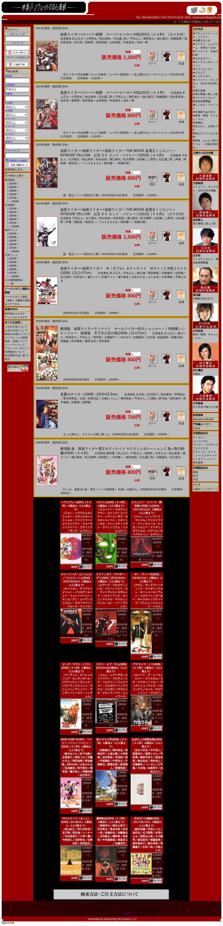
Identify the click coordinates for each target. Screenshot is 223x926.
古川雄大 (74, 159)
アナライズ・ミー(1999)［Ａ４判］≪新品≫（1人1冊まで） (146, 668)
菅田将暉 (153, 273)
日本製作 (10, 205)
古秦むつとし (109, 398)
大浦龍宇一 (111, 337)
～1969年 (13, 201)
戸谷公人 (135, 38)
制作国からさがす (15, 313)
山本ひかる (138, 277)
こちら (128, 914)
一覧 (11, 283)
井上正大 (77, 38)
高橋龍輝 (176, 38)
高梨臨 (64, 341)
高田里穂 (101, 42)
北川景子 (152, 394)
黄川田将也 (70, 398)
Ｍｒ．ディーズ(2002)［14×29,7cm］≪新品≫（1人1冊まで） (147, 578)
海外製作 (10, 180)
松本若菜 (101, 159)
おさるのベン (201, 58)
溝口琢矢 (115, 159)
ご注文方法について (16, 326)
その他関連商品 (14, 280)
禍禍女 (198, 122)
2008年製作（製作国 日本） (157, 793)
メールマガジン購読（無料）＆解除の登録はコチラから (17, 300)
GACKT (125, 337)
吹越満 (75, 402)
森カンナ (93, 277)
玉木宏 (140, 394)
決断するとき (201, 40)
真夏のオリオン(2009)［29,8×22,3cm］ (90, 394)
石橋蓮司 (167, 273)
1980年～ (13, 194)
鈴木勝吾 (76, 341)
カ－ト (178, 21)
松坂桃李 (163, 337)
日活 (195, 479)
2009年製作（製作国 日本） (86, 797)
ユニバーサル (200, 441)
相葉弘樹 (176, 337)
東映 (195, 472)
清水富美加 (176, 96)
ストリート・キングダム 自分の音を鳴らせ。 (205, 83)
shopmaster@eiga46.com (206, 17)
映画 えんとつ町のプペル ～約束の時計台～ (205, 144)
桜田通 (110, 453)
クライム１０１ (203, 69)
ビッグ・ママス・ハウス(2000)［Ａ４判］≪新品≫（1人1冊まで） (76, 668)
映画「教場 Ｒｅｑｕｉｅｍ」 (205, 332)
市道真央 (128, 42)
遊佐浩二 (74, 163)
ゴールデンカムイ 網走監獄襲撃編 (205, 257)
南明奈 (149, 453)
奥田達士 (148, 38)
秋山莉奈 (105, 38)
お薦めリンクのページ (205, 489)
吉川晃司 (65, 277)
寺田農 (179, 273)
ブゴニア (199, 72)
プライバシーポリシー (17, 348)
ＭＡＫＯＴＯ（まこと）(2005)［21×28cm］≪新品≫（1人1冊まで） (76, 822)
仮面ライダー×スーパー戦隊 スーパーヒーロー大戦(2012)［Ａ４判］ (113, 92)
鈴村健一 (109, 163)
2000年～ (13, 187)
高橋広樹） (124, 163)
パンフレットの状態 (16, 337)
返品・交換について (16, 341)
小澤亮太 (91, 38)
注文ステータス (212, 21)
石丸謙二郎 (120, 38)
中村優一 (117, 457)
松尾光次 (93, 398)
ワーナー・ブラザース (205, 444)
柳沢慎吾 (131, 457)
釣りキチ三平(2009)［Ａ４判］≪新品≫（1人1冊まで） (112, 743)
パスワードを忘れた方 (17, 57)
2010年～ (13, 183)
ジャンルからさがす (16, 317)
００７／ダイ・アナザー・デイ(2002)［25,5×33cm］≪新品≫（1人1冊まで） (111, 578)
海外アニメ (11, 230)
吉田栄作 (175, 398)
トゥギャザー (201, 76)
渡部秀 (89, 42)
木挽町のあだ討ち (204, 111)
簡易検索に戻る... (15, 169)
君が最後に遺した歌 (205, 94)
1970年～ (13, 197)
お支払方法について (16, 330)
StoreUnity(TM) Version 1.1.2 (120, 919)
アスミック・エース (204, 451)
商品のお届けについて (17, 334)
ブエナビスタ (200, 448)
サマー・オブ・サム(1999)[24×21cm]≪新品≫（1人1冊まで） (111, 668)
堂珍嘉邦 (166, 394)
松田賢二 (104, 457)
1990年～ (13, 190)
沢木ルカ (160, 453)
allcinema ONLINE (203, 419)
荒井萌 (97, 337)
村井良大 (79, 277)
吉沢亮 (78, 42)
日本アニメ (11, 255)
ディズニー (199, 437)
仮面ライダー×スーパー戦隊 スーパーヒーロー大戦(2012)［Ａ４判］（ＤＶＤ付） (123, 34)
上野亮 (152, 159)
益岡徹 (86, 402)
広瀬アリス (108, 277)
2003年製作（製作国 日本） (122, 865)
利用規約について (15, 351)
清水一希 (142, 42)
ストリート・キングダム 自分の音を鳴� (205, 185)
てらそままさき (91, 163)
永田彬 (141, 159)
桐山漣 (141, 273)
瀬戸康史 (123, 277)
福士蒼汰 (162, 38)
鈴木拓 (163, 398)
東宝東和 (198, 462)
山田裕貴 (115, 42)
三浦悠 (152, 398)
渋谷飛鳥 (167, 277)
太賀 (82, 398)
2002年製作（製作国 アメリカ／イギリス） (117, 631)
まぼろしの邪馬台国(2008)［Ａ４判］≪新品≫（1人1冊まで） (146, 743)
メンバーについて (15, 344)
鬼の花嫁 (199, 90)
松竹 (195, 475)
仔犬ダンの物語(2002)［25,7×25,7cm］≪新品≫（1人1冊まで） (146, 822)
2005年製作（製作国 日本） (86, 865)
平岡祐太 (179, 394)
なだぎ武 (153, 277)
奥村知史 (126, 398)
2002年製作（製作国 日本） (157, 872)
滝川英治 (175, 457)
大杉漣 (151, 337)
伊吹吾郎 (104, 341)
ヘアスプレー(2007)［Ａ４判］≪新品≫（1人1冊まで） (76, 506)
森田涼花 (90, 341)
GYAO (196, 428)
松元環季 (128, 159)
